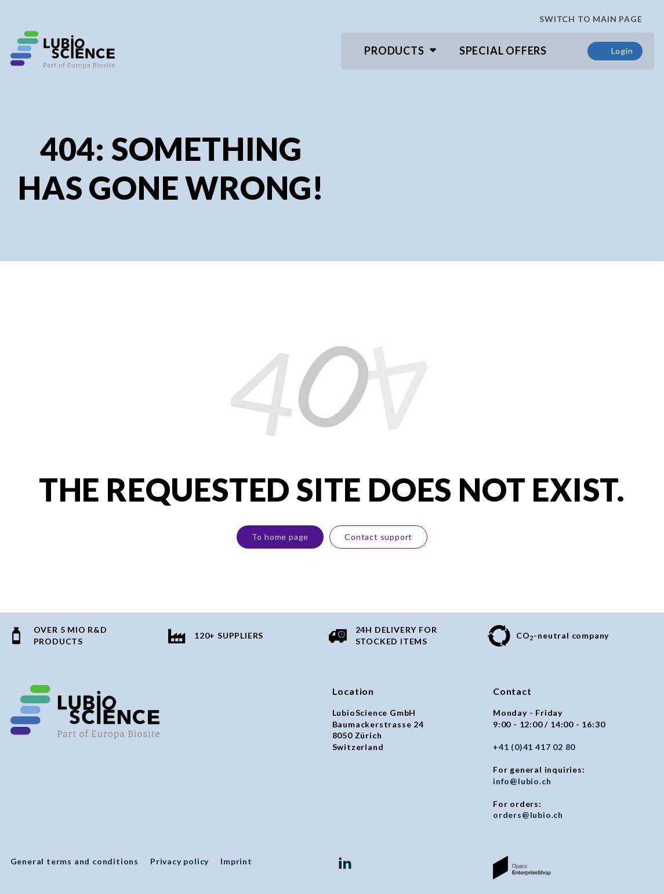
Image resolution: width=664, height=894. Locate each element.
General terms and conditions (74, 861)
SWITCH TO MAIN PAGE (586, 19)
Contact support (378, 537)
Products (394, 50)
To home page (280, 537)
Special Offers (503, 50)
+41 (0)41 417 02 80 (534, 747)
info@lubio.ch (522, 781)
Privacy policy (179, 861)
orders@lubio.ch (528, 815)
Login (615, 51)
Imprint (236, 861)
